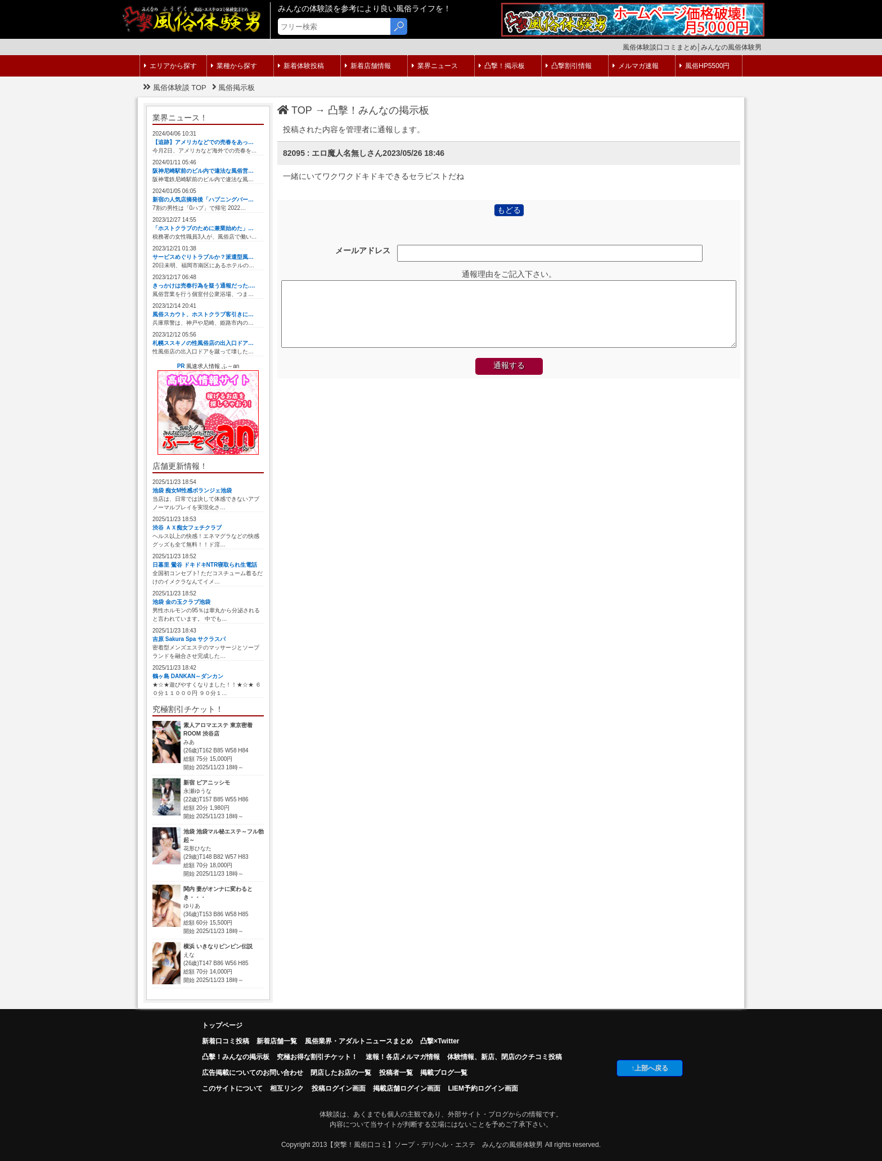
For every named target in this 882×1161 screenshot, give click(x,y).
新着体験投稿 (301, 66)
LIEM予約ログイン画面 (483, 1088)
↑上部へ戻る (649, 1068)
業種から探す (234, 66)
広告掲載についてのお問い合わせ (252, 1073)
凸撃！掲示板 (502, 66)
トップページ (222, 1025)
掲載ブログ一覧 (443, 1073)
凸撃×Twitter (439, 1041)
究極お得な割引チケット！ (317, 1057)
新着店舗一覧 (276, 1041)
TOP (294, 110)
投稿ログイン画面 (339, 1088)
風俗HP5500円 (705, 66)
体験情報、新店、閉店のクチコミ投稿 (504, 1057)
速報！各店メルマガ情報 (403, 1057)
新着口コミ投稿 (225, 1041)
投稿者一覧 (396, 1073)
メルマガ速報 (636, 66)
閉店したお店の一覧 (340, 1073)
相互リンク (287, 1088)
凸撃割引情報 (569, 66)
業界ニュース (435, 66)
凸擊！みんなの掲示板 (378, 110)
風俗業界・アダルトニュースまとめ (359, 1041)
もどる (509, 209)
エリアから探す (170, 66)
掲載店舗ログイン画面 (406, 1088)
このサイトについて (232, 1088)
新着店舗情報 (368, 66)
